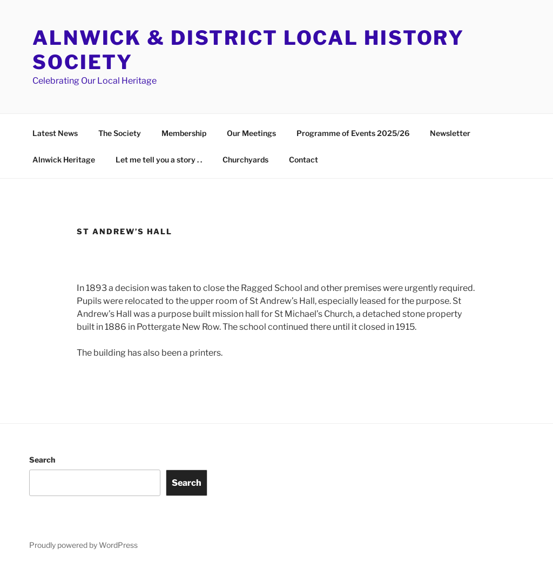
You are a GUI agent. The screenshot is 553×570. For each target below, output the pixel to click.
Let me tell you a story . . (159, 159)
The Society (119, 133)
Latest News (55, 133)
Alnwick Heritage (63, 159)
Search (42, 459)
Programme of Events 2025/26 (352, 133)
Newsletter (450, 133)
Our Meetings (251, 133)
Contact (303, 159)
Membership (183, 133)
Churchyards (245, 159)
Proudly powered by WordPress (83, 544)
